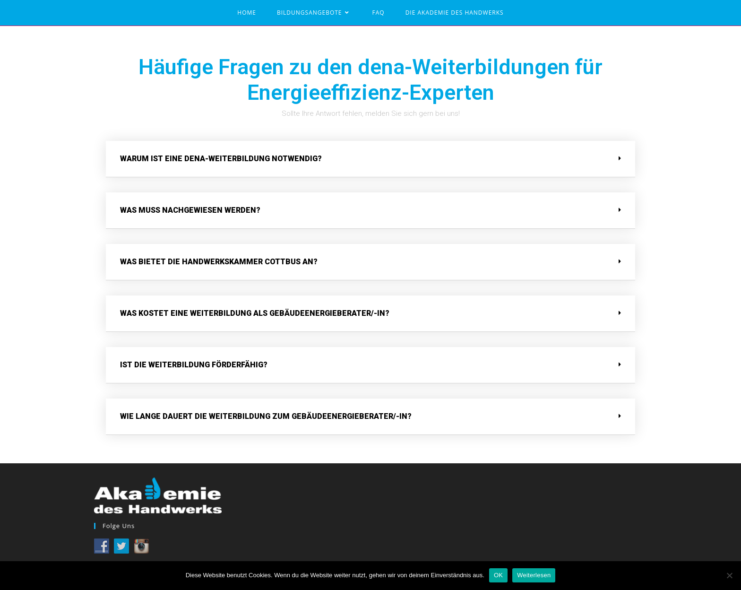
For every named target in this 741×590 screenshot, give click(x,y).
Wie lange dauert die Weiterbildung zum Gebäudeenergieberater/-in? (266, 416)
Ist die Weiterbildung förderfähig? (193, 364)
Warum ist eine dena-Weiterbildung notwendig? (221, 158)
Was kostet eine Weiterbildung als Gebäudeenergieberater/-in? (254, 313)
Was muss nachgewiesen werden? (190, 210)
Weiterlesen (534, 575)
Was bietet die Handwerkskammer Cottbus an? (219, 261)
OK (498, 575)
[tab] (370, 159)
